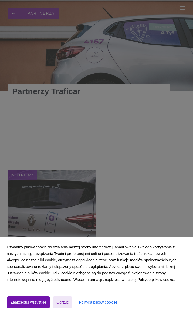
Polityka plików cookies (98, 302)
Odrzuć (62, 302)
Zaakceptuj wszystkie (28, 302)
